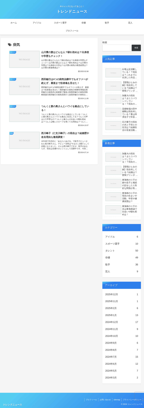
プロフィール (91, 400)
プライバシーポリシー (132, 400)
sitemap (117, 400)
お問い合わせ (105, 400)
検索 (104, 42)
